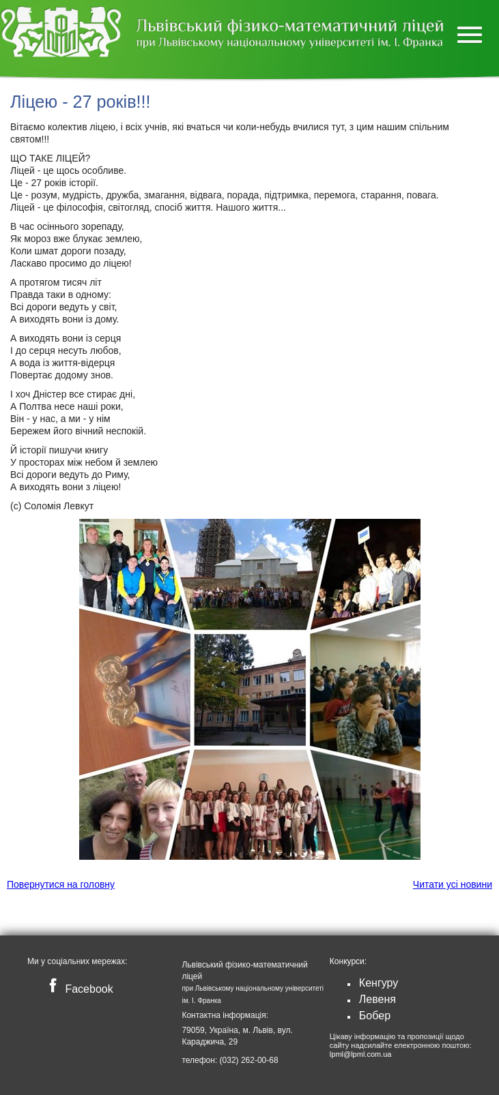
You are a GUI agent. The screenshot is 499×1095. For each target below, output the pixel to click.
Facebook (78, 989)
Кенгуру (378, 983)
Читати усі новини (452, 884)
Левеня (377, 999)
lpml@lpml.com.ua (361, 1054)
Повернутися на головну (61, 884)
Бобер (374, 1015)
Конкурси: (348, 961)
